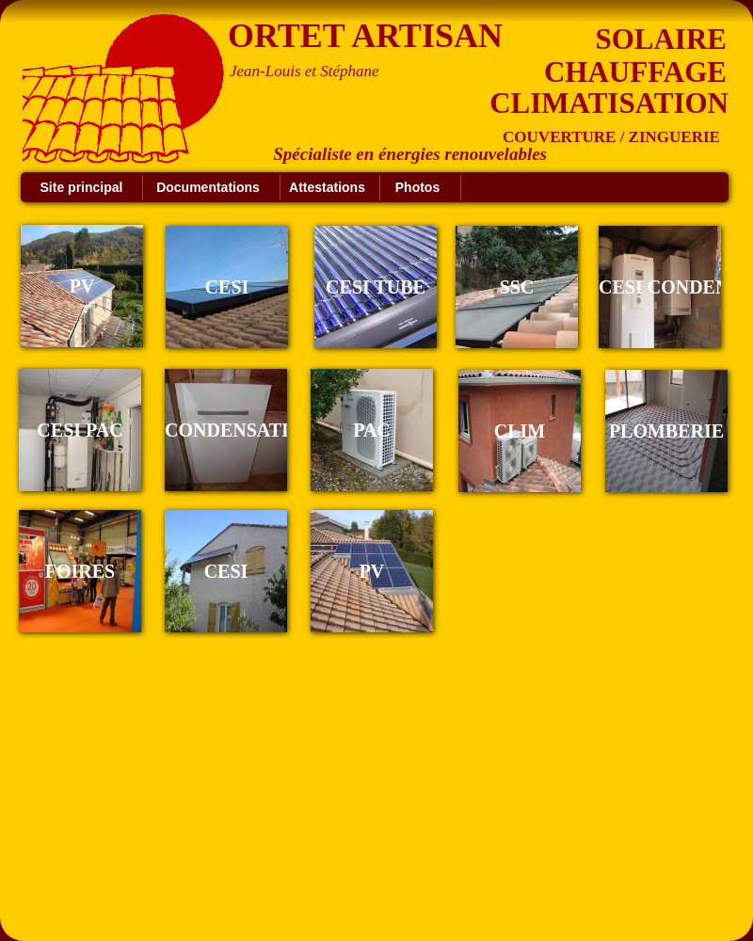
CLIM (519, 431)
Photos (417, 187)
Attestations (327, 187)
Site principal (81, 187)
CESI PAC (79, 430)
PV (372, 571)
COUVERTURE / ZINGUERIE (611, 137)
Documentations (208, 187)
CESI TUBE (375, 287)
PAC (372, 430)
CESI (226, 571)
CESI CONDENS (669, 287)
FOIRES (80, 571)
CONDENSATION (241, 430)
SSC (517, 287)
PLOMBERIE (666, 431)
